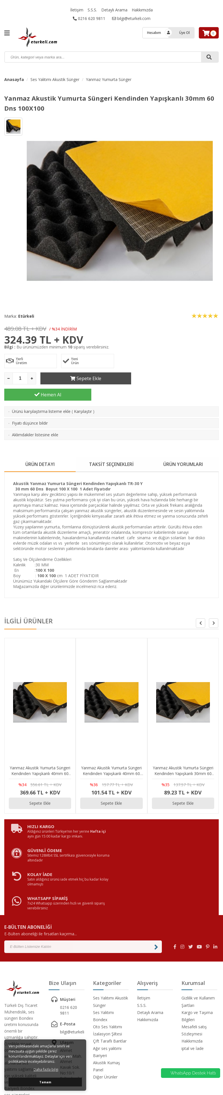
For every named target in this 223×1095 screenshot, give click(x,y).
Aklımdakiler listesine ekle (35, 418)
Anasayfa (14, 79)
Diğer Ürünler (105, 1012)
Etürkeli (26, 316)
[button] (213, 607)
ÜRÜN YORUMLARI (183, 448)
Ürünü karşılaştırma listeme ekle (41, 395)
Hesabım (154, 32)
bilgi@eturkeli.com (131, 18)
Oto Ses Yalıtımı (107, 962)
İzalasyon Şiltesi (107, 969)
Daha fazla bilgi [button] (46, 1069)
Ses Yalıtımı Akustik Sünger (54, 79)
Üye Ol (184, 32)
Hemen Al (175, 378)
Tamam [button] (45, 1082)
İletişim (76, 10)
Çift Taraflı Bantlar (110, 977)
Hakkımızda (142, 10)
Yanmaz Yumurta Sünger (108, 79)
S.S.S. (92, 10)
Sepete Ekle (84, 378)
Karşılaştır (83, 395)
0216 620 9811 (89, 18)
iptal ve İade (192, 984)
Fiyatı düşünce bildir (30, 406)
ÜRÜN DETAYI (40, 448)
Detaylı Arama (114, 10)
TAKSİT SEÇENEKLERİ (111, 448)
